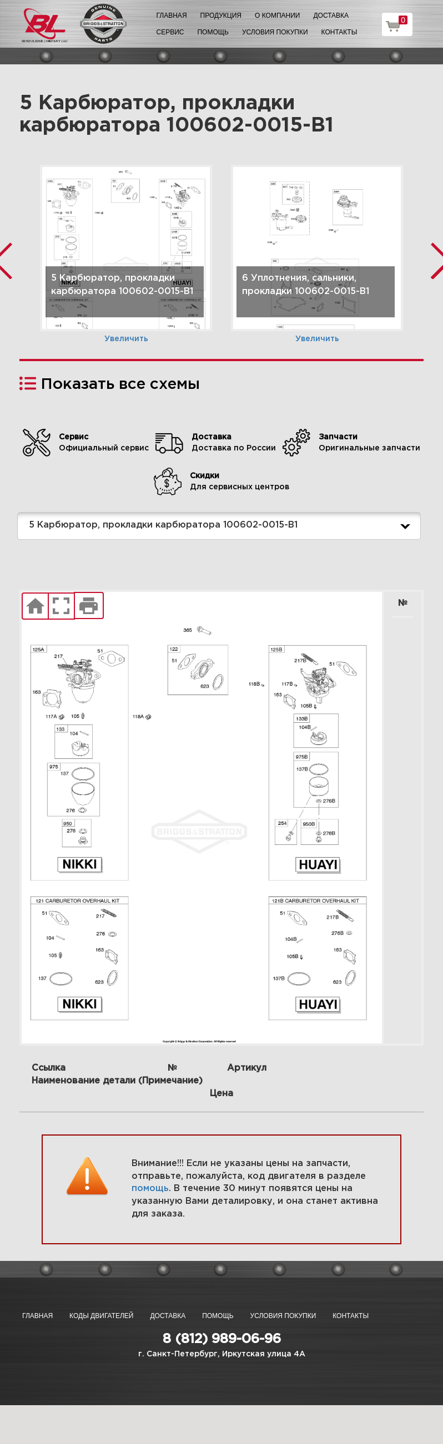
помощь (150, 1188)
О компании (277, 15)
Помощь (212, 32)
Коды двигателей (101, 1316)
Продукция (220, 15)
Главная (172, 15)
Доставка (331, 15)
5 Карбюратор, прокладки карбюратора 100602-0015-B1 (222, 526)
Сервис (170, 32)
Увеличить (126, 339)
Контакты (339, 32)
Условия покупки (275, 32)
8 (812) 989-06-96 (222, 1339)
